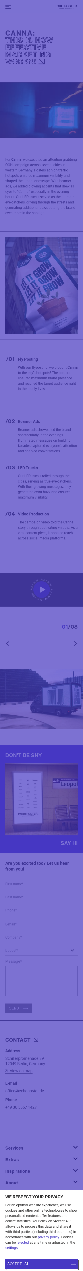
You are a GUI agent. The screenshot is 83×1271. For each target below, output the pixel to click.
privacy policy (48, 1237)
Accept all (41, 1264)
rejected (23, 1242)
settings (11, 1247)
